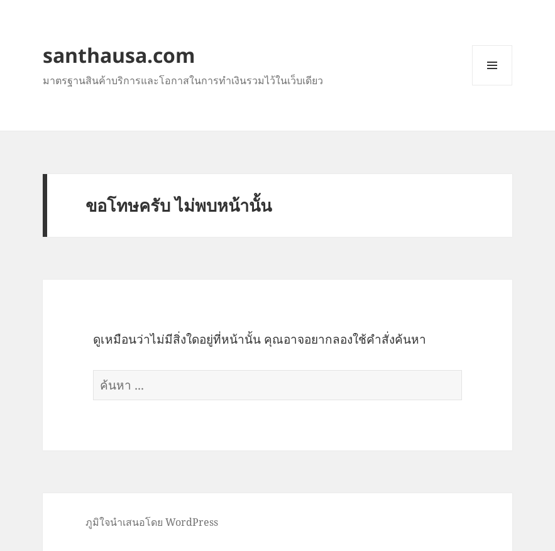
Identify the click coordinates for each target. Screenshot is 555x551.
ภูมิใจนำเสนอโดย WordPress (151, 522)
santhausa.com (119, 54)
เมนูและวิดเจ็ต (492, 65)
